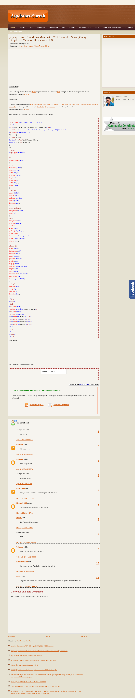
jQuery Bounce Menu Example (64, 104)
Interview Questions (111, 27)
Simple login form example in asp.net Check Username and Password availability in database (39, 651)
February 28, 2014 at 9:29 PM (26, 542)
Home (12, 27)
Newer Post (11, 636)
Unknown (20, 444)
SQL (63, 27)
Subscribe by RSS (34, 405)
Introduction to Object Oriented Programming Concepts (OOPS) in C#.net (33, 660)
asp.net (52, 107)
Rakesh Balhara (22, 562)
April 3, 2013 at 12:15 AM (24, 454)
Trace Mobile (16, 32)
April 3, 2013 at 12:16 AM (24, 469)
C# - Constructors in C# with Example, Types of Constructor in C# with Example (35, 686)
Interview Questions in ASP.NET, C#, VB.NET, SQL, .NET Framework (32, 646)
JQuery (72, 27)
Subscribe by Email (58, 405)
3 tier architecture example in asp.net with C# (24, 665)
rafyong (19, 576)
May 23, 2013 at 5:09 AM (24, 528)
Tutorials (128, 27)
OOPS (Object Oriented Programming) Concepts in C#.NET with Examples (34, 670)
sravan (19, 518)
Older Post (83, 636)
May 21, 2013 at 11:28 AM (25, 498)
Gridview (41, 27)
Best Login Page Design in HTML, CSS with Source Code (28, 682)
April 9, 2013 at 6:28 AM (24, 484)
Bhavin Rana (21, 488)
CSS (58, 92)
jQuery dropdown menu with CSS (41, 104)
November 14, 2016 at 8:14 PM (26, 586)
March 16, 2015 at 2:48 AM (25, 572)
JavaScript (53, 27)
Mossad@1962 (21, 503)
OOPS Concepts (85, 27)
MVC (97, 27)
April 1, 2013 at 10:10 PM (24, 440)
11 (97, 577)
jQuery (33, 92)
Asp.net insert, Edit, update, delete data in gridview (26, 655)
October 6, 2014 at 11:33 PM (26, 557)
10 (97, 563)
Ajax (31, 27)
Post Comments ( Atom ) (25, 641)
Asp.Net (22, 27)
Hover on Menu (48, 371)
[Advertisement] (54, 352)
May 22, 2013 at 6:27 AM (24, 513)
